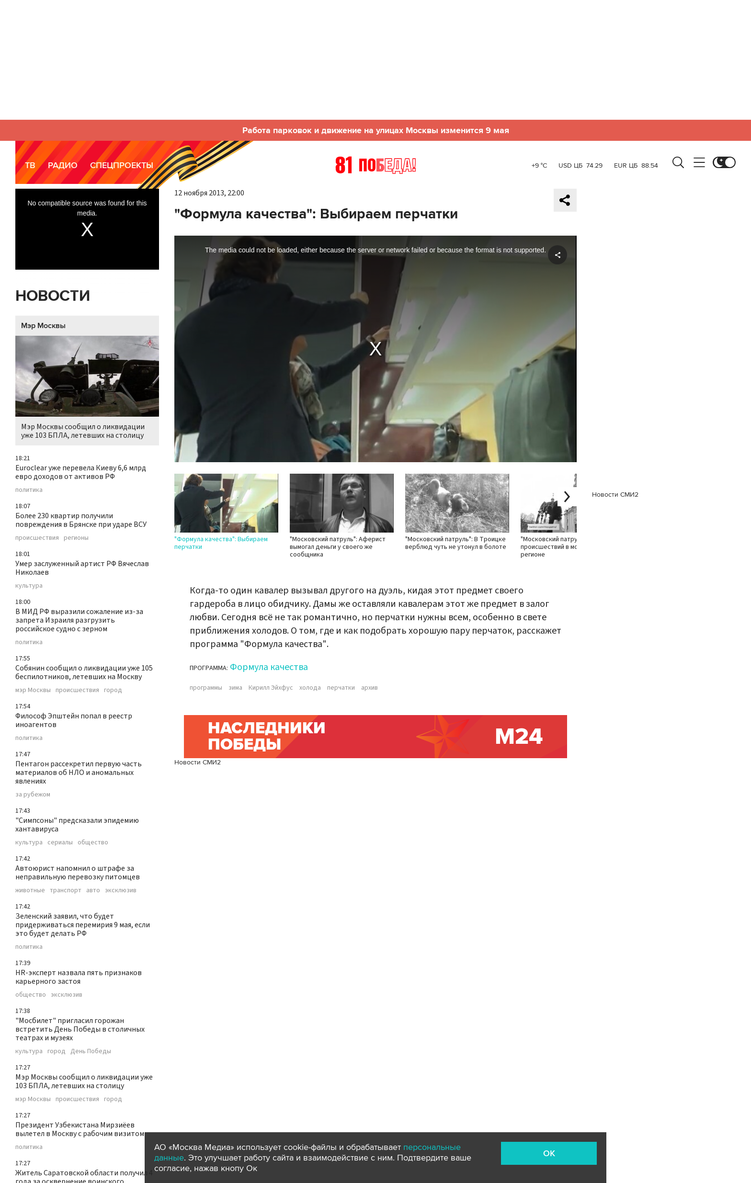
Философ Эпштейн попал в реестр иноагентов (73, 720)
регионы (76, 538)
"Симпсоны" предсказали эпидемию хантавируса (77, 824)
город (113, 690)
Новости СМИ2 (197, 762)
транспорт (65, 890)
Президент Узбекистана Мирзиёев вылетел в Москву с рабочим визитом (79, 1129)
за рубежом (32, 794)
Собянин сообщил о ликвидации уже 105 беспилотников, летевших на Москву (84, 672)
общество (93, 842)
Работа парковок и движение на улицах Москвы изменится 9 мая (375, 130)
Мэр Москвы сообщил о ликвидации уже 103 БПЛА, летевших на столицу (87, 388)
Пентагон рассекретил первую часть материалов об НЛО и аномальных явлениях (78, 772)
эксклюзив (121, 890)
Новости (52, 296)
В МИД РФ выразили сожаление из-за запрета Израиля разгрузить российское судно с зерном (79, 620)
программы (206, 687)
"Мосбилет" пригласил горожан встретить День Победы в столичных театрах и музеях (80, 1029)
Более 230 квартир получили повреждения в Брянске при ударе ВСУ (81, 520)
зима (235, 687)
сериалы (60, 842)
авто (93, 890)
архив (369, 687)
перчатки (341, 687)
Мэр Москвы (43, 325)
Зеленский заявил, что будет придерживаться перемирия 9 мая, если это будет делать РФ (82, 925)
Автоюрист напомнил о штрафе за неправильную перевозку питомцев (77, 872)
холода (310, 687)
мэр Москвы (33, 690)
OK (549, 1153)
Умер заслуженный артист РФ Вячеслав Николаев (82, 568)
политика (29, 490)
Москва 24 (375, 164)
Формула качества (269, 667)
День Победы (90, 1051)
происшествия (37, 538)
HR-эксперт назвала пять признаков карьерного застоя (78, 977)
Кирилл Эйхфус (271, 687)
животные (30, 890)
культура (29, 585)
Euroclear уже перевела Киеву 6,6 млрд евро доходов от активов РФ (80, 472)
